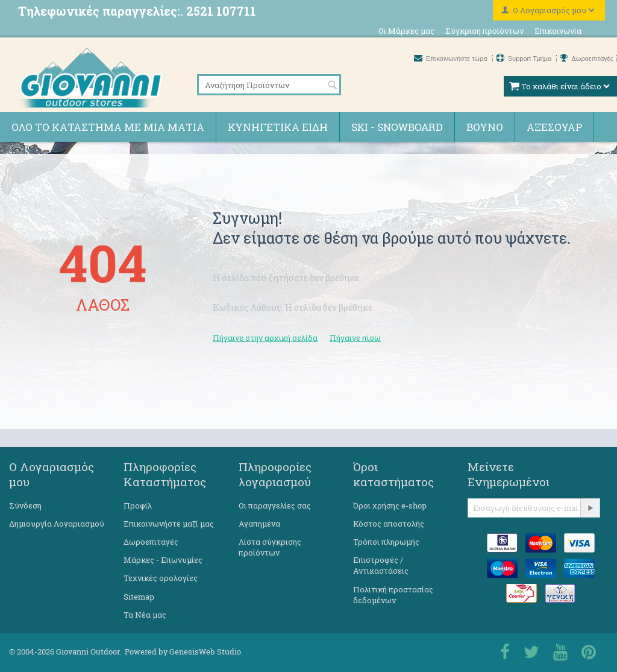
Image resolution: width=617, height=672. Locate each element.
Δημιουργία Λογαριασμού (56, 523)
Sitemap (139, 596)
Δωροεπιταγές (586, 58)
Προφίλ (138, 505)
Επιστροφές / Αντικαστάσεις (381, 565)
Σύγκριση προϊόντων (484, 30)
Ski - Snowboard (397, 127)
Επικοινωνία (557, 30)
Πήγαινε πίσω (355, 337)
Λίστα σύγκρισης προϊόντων (270, 547)
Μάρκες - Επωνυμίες (163, 559)
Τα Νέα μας (145, 614)
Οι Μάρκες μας (406, 30)
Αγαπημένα (259, 523)
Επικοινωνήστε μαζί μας (169, 523)
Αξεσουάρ (554, 127)
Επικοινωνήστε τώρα (451, 58)
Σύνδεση (25, 505)
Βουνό (484, 127)
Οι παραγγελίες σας (275, 505)
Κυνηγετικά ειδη (278, 127)
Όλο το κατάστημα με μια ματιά (107, 127)
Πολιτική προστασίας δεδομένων (393, 595)
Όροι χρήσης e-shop (390, 505)
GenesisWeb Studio (205, 651)
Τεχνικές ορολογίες (161, 577)
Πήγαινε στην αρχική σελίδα (265, 337)
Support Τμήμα (525, 58)
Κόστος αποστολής (388, 523)
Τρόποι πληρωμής (386, 541)
